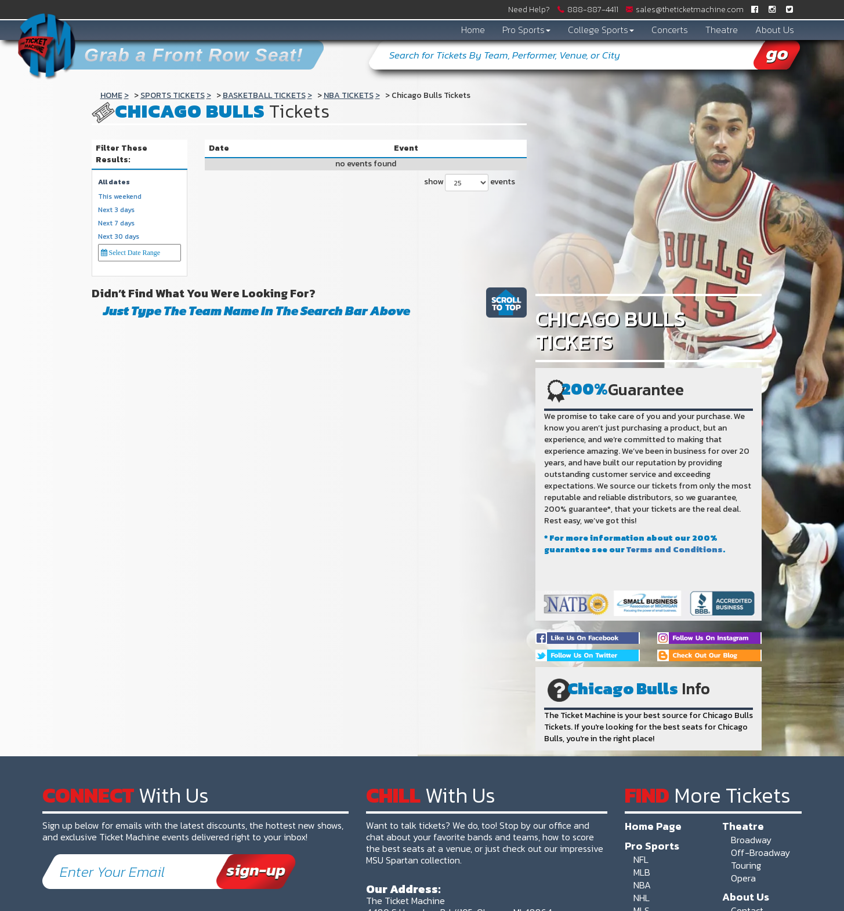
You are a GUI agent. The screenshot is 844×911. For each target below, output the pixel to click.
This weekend (120, 197)
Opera (743, 878)
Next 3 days (116, 210)
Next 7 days (116, 223)
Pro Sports (526, 30)
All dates (114, 182)
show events (469, 182)
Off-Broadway (760, 852)
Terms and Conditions (674, 550)
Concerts (669, 30)
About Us (774, 30)
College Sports (601, 30)
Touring (746, 865)
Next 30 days (118, 237)
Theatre (721, 30)
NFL (641, 859)
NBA (642, 885)
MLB (641, 872)
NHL (641, 898)
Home (473, 30)
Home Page (653, 825)
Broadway (751, 840)
